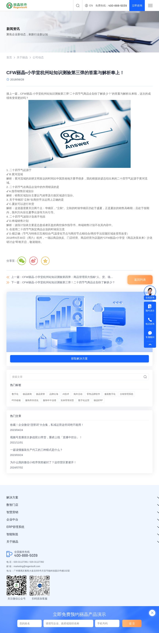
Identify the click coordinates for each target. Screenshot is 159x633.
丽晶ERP (98, 400)
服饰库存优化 (32, 400)
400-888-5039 (26, 555)
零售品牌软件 (93, 394)
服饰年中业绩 (49, 400)
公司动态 (38, 57)
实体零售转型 (67, 400)
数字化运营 (83, 400)
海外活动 (78, 394)
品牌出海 (53, 394)
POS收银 (16, 400)
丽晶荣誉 (40, 394)
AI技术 (66, 394)
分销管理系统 (126, 394)
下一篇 (63, 282)
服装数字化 (110, 394)
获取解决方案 (79, 358)
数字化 (15, 394)
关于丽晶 (22, 57)
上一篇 (63, 276)
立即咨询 (137, 5)
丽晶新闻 (27, 394)
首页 (9, 57)
